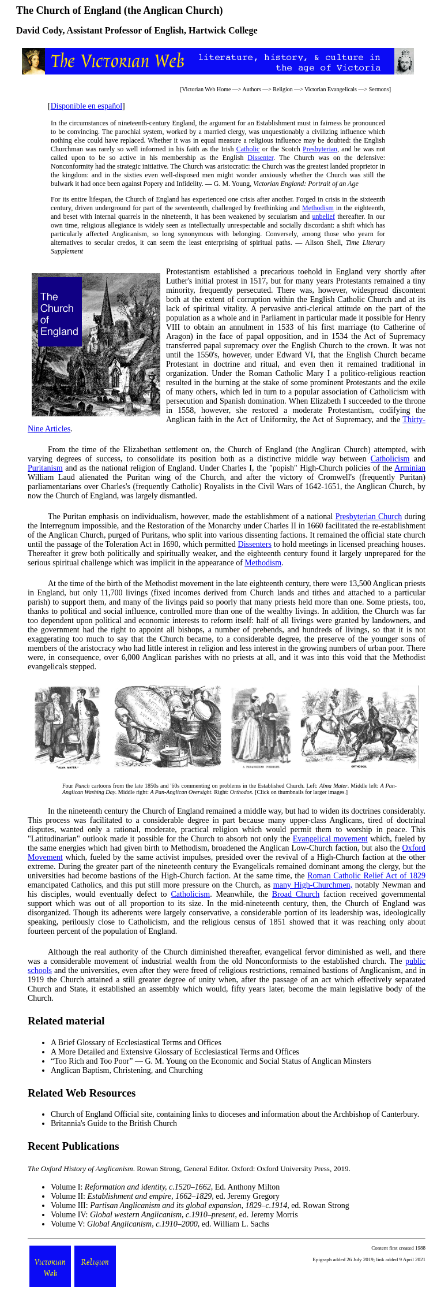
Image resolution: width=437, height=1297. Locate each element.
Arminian (409, 468)
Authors (251, 89)
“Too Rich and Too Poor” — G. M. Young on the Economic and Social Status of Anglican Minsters (211, 1061)
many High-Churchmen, (312, 885)
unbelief (323, 217)
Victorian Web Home (206, 89)
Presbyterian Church (369, 516)
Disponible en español (86, 106)
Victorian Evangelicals (330, 89)
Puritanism (45, 468)
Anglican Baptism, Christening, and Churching (127, 1070)
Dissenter (260, 158)
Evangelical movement (330, 838)
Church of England (81, 1114)
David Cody (39, 30)
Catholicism (390, 458)
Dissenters (255, 544)
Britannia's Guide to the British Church (114, 1123)
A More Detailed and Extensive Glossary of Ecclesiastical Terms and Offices (175, 1052)
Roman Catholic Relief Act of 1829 (366, 875)
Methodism (318, 208)
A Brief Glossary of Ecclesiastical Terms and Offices (136, 1042)
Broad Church (295, 894)
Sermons (379, 89)
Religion (282, 89)
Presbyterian (320, 149)
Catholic (248, 149)
